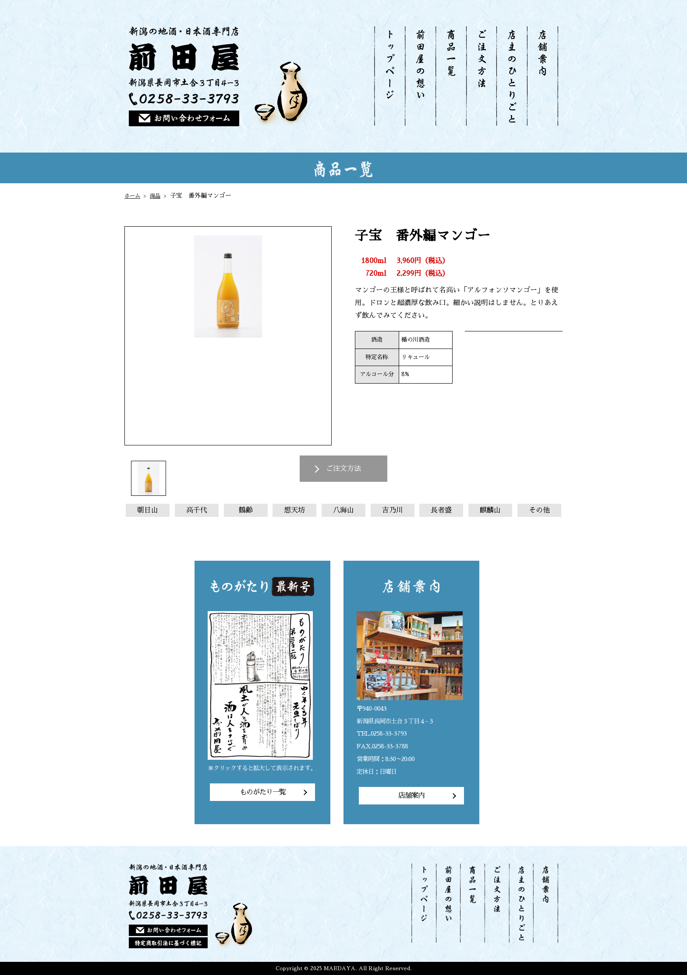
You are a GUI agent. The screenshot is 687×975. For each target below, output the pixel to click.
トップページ (389, 76)
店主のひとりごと (511, 76)
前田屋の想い (420, 76)
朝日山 (147, 510)
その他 (539, 510)
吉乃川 (392, 510)
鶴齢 (246, 510)
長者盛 (441, 510)
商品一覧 (451, 76)
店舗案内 (542, 76)
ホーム (133, 195)
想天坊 (294, 510)
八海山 (343, 510)
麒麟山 (490, 510)
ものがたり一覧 (263, 792)
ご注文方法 (481, 76)
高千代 (196, 510)
